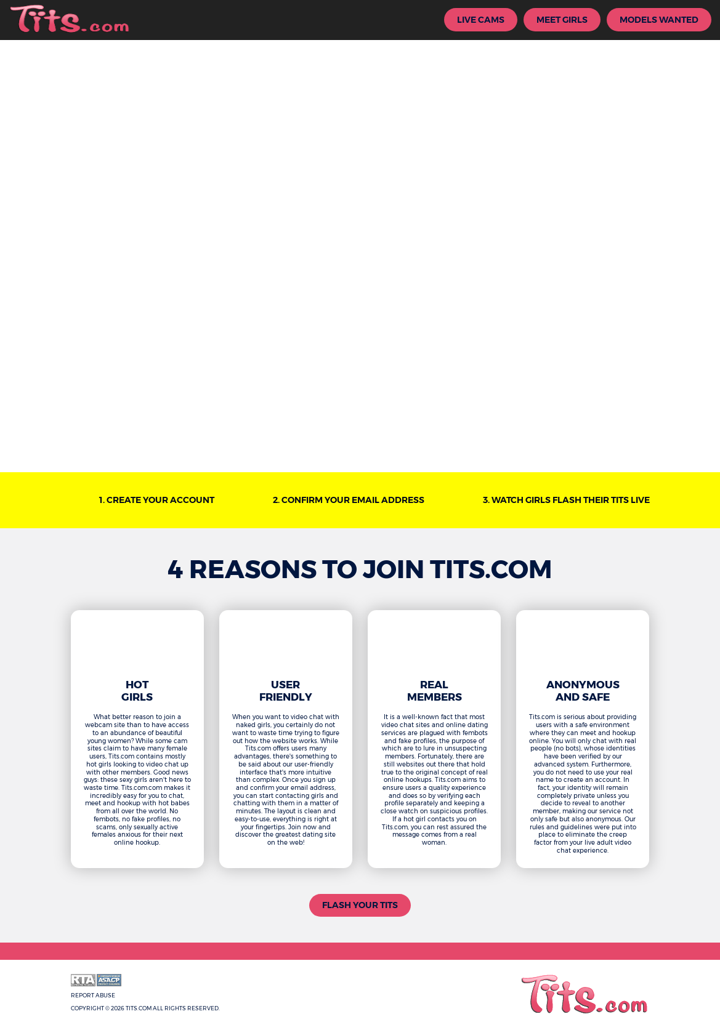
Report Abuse (93, 995)
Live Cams (480, 19)
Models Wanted (659, 19)
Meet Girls (562, 19)
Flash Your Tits (360, 905)
